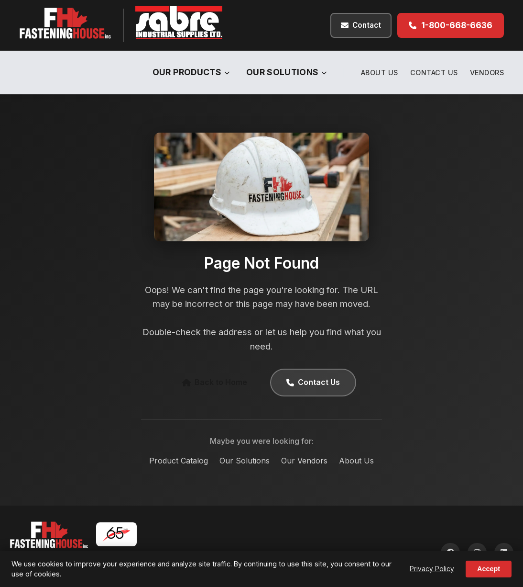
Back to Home (214, 382)
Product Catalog (178, 460)
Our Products (191, 72)
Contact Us (434, 72)
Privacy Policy (432, 569)
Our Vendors (304, 460)
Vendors (487, 72)
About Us (379, 72)
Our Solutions (286, 72)
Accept (488, 569)
